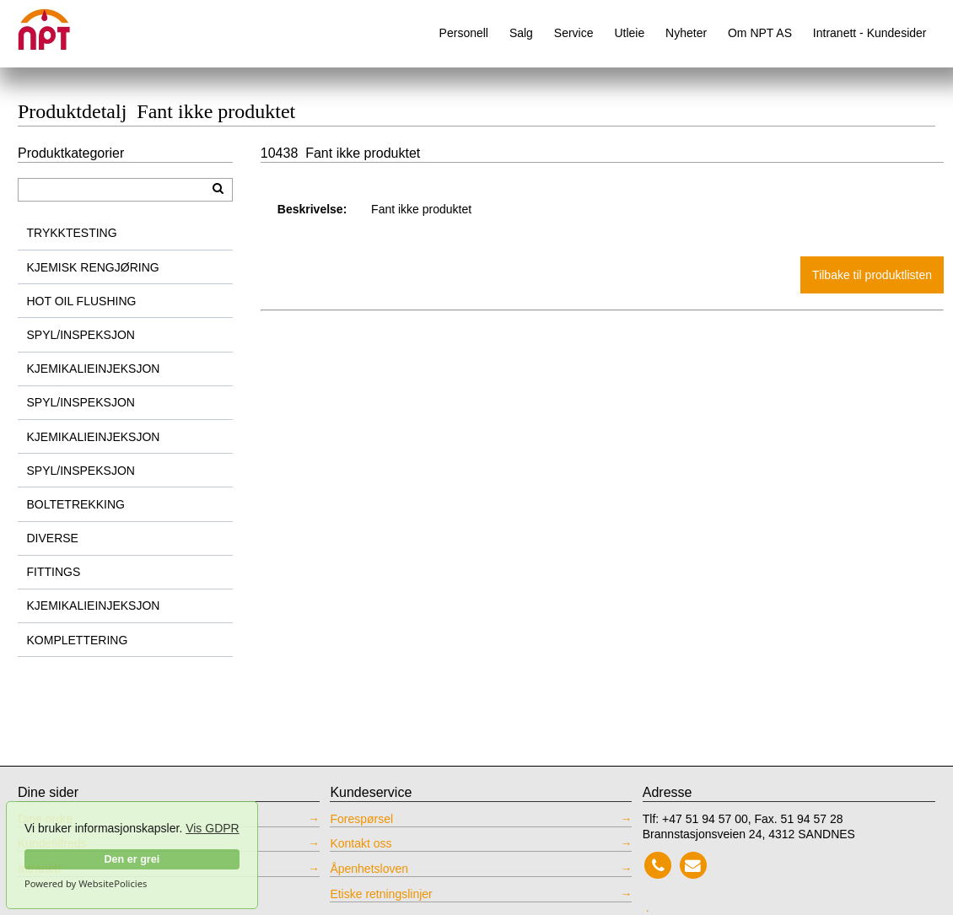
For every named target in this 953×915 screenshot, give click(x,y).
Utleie (629, 33)
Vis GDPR (213, 828)
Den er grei (131, 859)
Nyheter (686, 33)
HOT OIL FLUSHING (82, 301)
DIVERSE (52, 538)
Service (574, 33)
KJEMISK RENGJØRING (93, 267)
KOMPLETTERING (77, 640)
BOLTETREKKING (76, 504)
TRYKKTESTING (72, 233)
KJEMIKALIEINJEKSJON (93, 368)
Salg (521, 33)
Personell (463, 33)
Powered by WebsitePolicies (85, 884)
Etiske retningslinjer (381, 894)
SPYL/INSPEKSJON (81, 335)
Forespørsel (361, 819)
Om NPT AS (760, 33)
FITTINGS (54, 572)
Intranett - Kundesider (870, 33)
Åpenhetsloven (369, 868)
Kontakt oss (360, 843)
